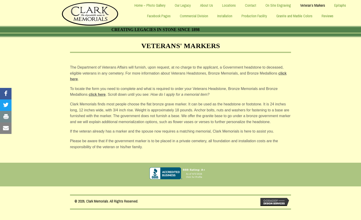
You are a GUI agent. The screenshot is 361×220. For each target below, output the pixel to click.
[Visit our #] (6, 93)
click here (97, 94)
